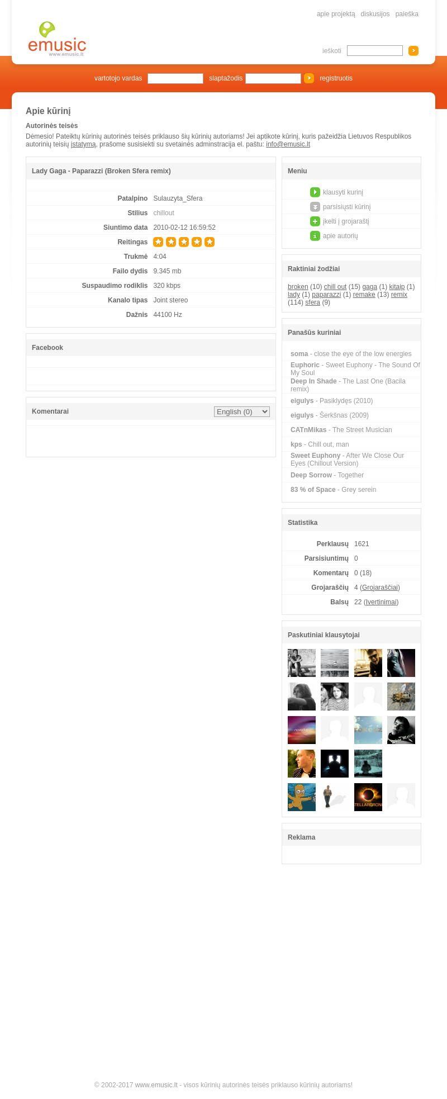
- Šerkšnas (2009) (330, 415)
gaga (369, 287)
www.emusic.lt (156, 1085)
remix (399, 295)
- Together (327, 475)
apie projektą (336, 14)
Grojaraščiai (380, 587)
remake (364, 295)
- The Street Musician (341, 430)
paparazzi (326, 295)
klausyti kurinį (343, 192)
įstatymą (83, 144)
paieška (407, 14)
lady (294, 295)
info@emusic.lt (288, 144)
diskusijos (375, 14)
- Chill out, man (320, 444)
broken (298, 287)
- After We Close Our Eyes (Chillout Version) (347, 459)
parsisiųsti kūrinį (346, 207)
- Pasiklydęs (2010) (332, 401)
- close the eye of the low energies (351, 354)
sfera (312, 302)
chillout (163, 213)
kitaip (397, 287)
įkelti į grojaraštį (346, 221)
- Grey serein (333, 490)
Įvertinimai (381, 602)
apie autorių (340, 236)
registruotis (336, 78)
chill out (335, 287)
